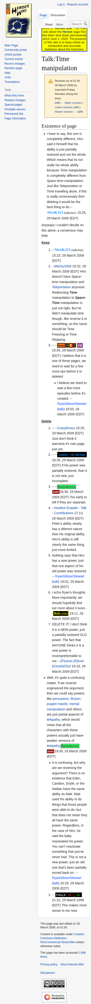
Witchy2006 (62, 266)
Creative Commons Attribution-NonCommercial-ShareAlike (62, 938)
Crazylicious (66, 428)
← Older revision (71, 102)
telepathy (53, 719)
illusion (76, 699)
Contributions (63, 513)
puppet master (57, 704)
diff (57, 102)
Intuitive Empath (66, 508)
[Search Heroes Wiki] (79, 24)
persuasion (61, 699)
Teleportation (61, 287)
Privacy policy (48, 964)
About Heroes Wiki (71, 964)
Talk (84, 508)
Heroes (67, 31)
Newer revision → (66, 111)
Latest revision (64, 107)
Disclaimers (47, 972)
